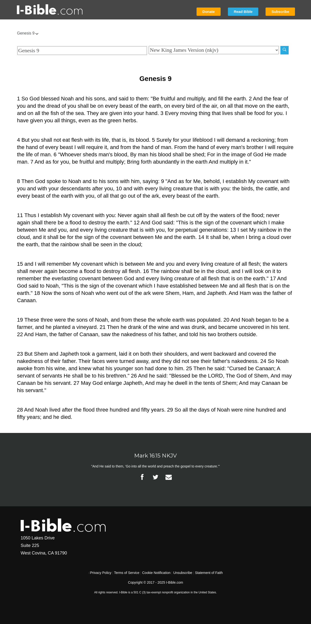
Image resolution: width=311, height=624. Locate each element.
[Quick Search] (82, 50)
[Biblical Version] (214, 50)
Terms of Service (126, 573)
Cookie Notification (156, 573)
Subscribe (280, 11)
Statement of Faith (209, 573)
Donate (208, 11)
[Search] (284, 50)
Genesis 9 (27, 33)
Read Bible (243, 11)
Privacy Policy (100, 573)
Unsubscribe (182, 573)
